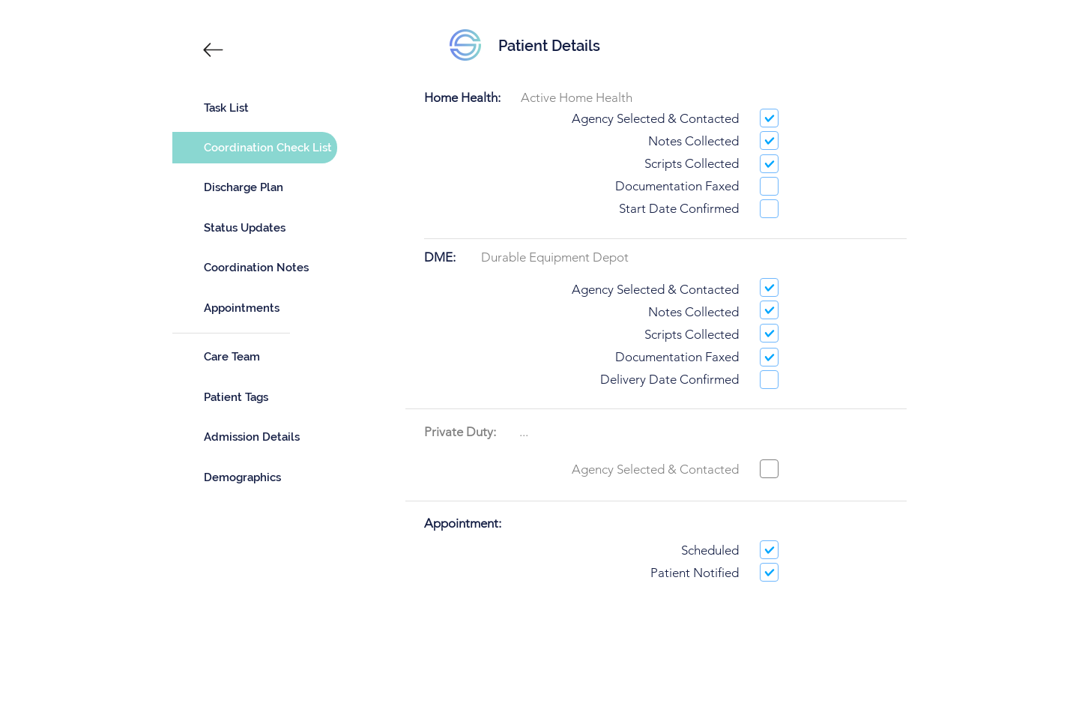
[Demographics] (254, 477)
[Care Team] (254, 356)
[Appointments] (254, 308)
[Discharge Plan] (254, 187)
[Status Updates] (254, 228)
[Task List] (254, 108)
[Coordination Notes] (254, 267)
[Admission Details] (254, 437)
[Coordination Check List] (254, 147)
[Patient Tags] (254, 397)
